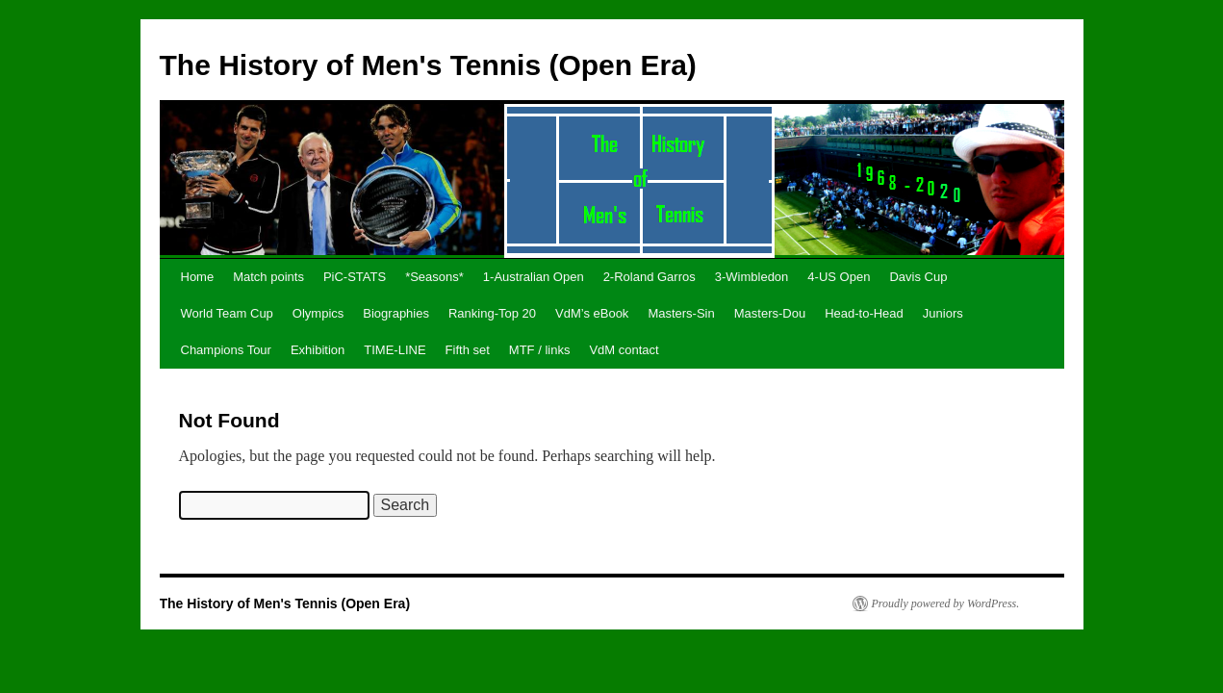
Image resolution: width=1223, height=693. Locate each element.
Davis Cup (918, 277)
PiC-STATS (354, 277)
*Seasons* (434, 277)
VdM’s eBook (591, 313)
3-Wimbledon (752, 277)
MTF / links (540, 350)
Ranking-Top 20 (492, 313)
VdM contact (623, 350)
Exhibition (317, 350)
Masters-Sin (681, 313)
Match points (268, 277)
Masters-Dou (769, 313)
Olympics (318, 313)
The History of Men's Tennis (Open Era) (428, 65)
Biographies (396, 313)
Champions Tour (226, 350)
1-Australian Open (533, 277)
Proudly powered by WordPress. (946, 603)
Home (198, 277)
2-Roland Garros (649, 277)
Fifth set (468, 350)
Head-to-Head (864, 313)
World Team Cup (227, 313)
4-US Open (838, 277)
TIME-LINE (394, 350)
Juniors (943, 313)
